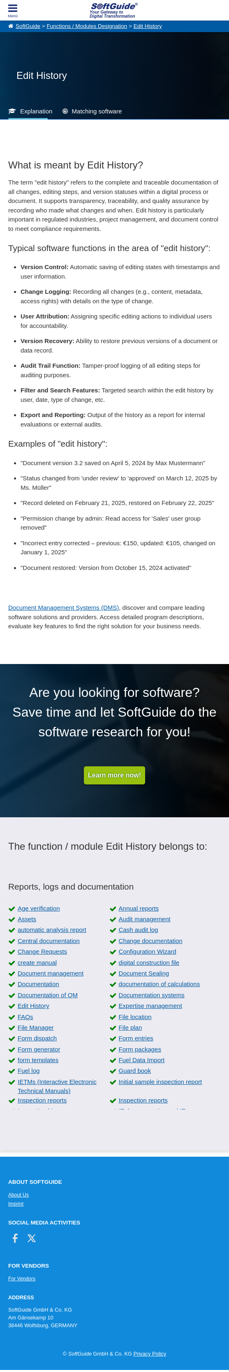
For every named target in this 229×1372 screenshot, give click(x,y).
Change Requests (42, 951)
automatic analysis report (52, 929)
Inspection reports (42, 1100)
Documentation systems (152, 995)
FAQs (25, 1016)
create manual (37, 962)
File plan (130, 1027)
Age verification (39, 908)
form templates (38, 1059)
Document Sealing (144, 973)
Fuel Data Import (142, 1059)
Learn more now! (114, 775)
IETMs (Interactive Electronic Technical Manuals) (57, 1086)
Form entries (136, 1038)
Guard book (135, 1070)
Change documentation (151, 940)
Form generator (39, 1049)
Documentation (38, 983)
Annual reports (139, 908)
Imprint (15, 1204)
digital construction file (149, 962)
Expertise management (150, 1005)
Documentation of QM (48, 995)
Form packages (140, 1049)
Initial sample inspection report (160, 1081)
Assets (27, 918)
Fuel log (28, 1070)
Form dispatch (37, 1038)
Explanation (36, 111)
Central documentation (49, 940)
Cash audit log (138, 929)
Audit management (145, 918)
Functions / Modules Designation (86, 26)
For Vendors (21, 1279)
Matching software (97, 111)
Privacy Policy (149, 1354)
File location (135, 1016)
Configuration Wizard (147, 951)
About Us (18, 1195)
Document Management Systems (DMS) (63, 607)
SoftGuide (28, 26)
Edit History (148, 26)
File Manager (36, 1027)
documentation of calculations (159, 983)
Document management (50, 973)
